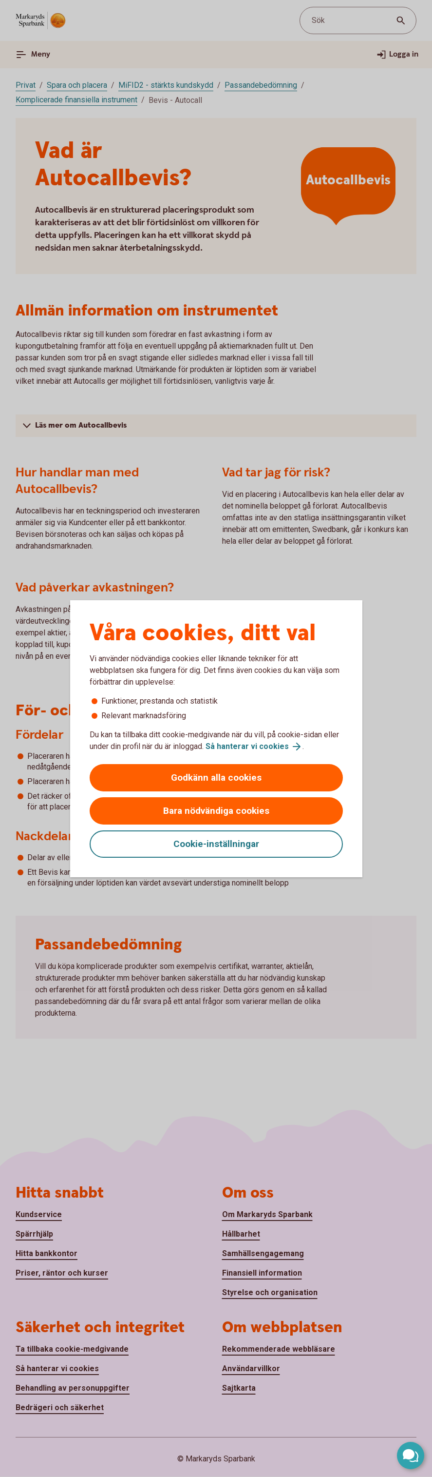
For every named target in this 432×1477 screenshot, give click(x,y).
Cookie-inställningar (216, 843)
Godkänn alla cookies (216, 777)
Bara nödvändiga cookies (216, 810)
